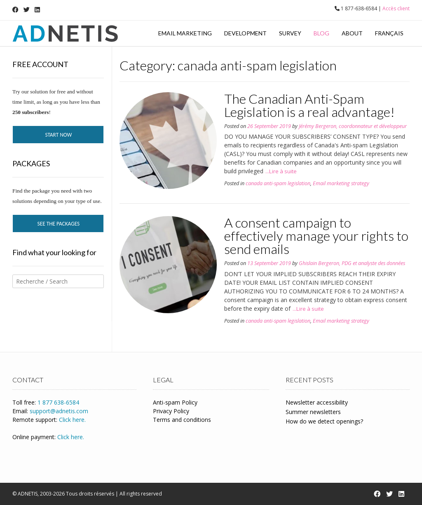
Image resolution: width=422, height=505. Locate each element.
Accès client (396, 8)
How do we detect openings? (324, 421)
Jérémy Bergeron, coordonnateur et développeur (353, 126)
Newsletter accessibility (317, 402)
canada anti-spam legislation (278, 183)
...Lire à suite (281, 171)
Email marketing (185, 33)
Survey (290, 33)
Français (389, 33)
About (352, 33)
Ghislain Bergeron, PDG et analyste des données (352, 263)
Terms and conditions (182, 420)
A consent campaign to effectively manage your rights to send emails (316, 235)
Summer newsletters (313, 412)
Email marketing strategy (341, 183)
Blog (321, 33)
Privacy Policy (171, 411)
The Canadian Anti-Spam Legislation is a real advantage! (309, 105)
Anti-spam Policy (175, 402)
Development (245, 33)
